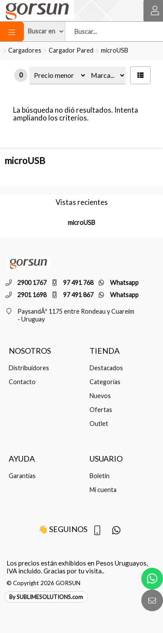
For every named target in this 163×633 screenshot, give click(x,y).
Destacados (106, 368)
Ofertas (101, 409)
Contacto (22, 381)
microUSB (114, 50)
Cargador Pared (71, 50)
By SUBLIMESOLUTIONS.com (46, 596)
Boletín (100, 475)
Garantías (22, 475)
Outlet (99, 423)
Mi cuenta (103, 489)
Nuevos (100, 395)
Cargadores (24, 50)
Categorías (105, 381)
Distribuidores (29, 368)
